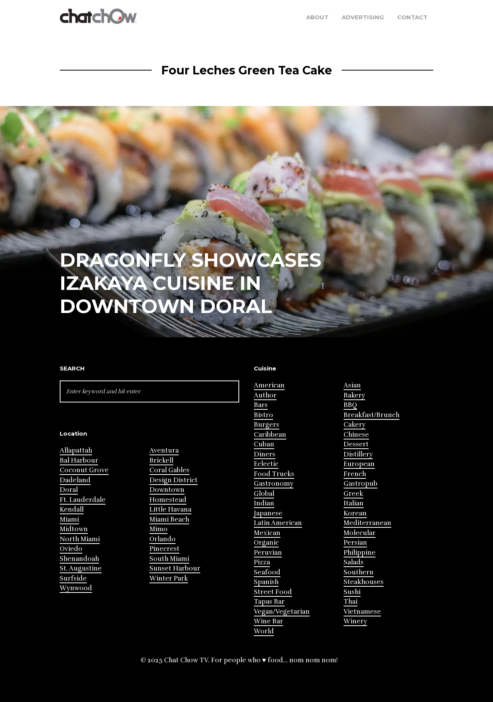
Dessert (356, 444)
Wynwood (76, 588)
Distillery (358, 454)
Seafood (267, 572)
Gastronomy (273, 484)
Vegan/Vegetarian (282, 612)
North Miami (80, 539)
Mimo (158, 529)
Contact (412, 17)
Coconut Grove (84, 470)
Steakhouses (364, 582)
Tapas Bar (269, 602)
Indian (264, 503)
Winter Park (168, 578)
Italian (354, 503)
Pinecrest (164, 549)
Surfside (73, 578)
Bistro (263, 415)
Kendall (72, 509)
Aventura (164, 450)
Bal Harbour (79, 460)
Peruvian (268, 553)
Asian (352, 385)
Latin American (278, 523)
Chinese (356, 435)
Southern (359, 572)
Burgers (266, 425)
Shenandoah (79, 559)
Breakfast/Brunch (371, 415)
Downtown (166, 490)
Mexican (267, 533)
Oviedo (71, 549)
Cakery (355, 425)
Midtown (74, 529)
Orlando (162, 539)
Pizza (262, 562)
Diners (264, 454)
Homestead (167, 500)
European (359, 464)
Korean (355, 513)
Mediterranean (367, 523)
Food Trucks (274, 474)
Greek (353, 494)
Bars (261, 405)
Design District (173, 480)
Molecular (360, 533)
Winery (355, 621)
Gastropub (360, 484)
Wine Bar (268, 621)
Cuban (264, 444)
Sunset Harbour (174, 568)
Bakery (354, 395)
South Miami (169, 559)
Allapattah (76, 450)
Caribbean (270, 435)
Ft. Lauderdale (83, 500)
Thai (350, 602)
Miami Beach (169, 519)
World (264, 631)
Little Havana (170, 509)
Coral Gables (169, 470)
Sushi (352, 592)
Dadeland (75, 480)
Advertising (363, 17)
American (269, 385)
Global (264, 494)
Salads (354, 562)
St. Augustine (81, 568)
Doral (69, 490)
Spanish (266, 582)
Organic (266, 543)
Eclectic (266, 464)
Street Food (273, 592)
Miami (69, 519)
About (317, 17)
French (355, 474)
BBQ (350, 405)
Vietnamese (362, 612)
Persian (355, 543)
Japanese (268, 513)
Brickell (161, 460)
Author (265, 395)
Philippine (360, 553)
